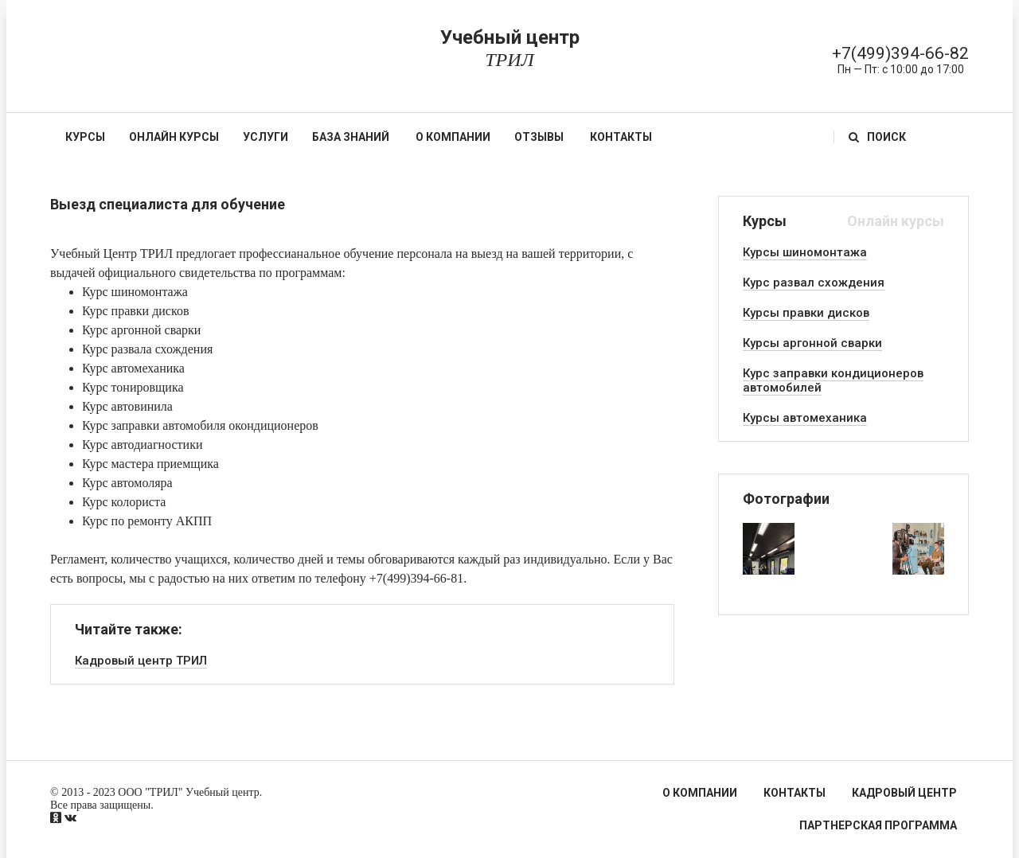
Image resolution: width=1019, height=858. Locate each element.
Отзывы (539, 137)
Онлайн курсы (174, 137)
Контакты (621, 137)
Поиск (877, 137)
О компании (453, 137)
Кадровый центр (904, 792)
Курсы (85, 137)
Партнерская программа (878, 825)
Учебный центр (509, 48)
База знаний (350, 137)
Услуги (265, 137)
